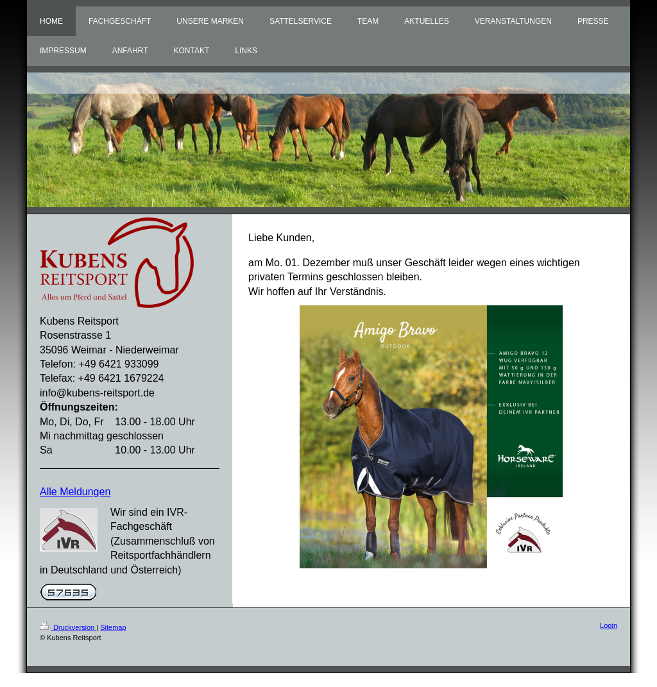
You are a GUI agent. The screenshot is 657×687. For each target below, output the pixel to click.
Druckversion (68, 627)
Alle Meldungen (75, 491)
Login (608, 625)
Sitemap (113, 627)
